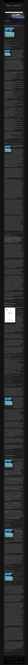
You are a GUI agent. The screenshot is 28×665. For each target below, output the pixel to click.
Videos (12, 661)
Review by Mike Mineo (8, 526)
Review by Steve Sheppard (9, 457)
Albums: (8, 662)
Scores (19, 661)
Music (9, 661)
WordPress (19, 658)
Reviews (10, 662)
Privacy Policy (20, 662)
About (16, 661)
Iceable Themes (15, 659)
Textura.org (10, 143)
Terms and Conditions (15, 662)
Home (7, 661)
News (14, 661)
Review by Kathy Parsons (18, 572)
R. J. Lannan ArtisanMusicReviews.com (16, 42)
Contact (22, 661)
